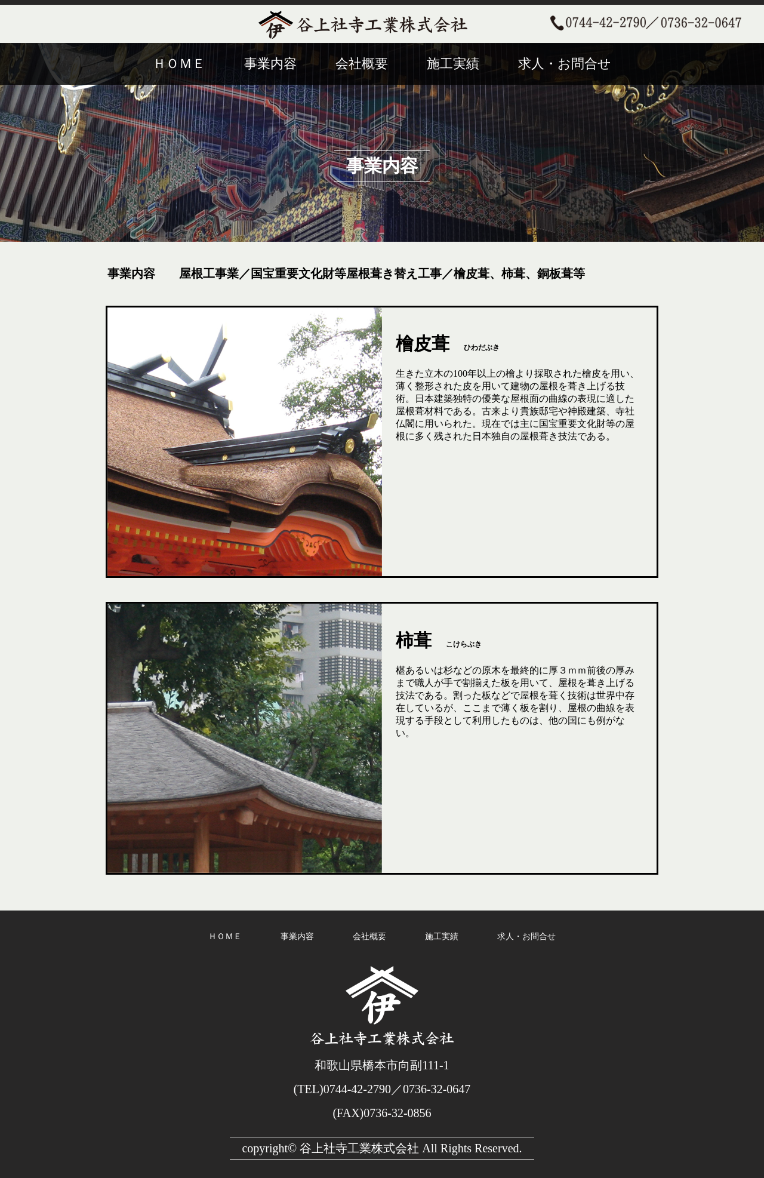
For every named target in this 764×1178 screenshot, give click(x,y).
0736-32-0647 (436, 1089)
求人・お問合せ (564, 63)
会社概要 (361, 63)
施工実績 (453, 63)
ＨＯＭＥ (179, 63)
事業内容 (270, 63)
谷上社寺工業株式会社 (359, 1148)
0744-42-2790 (357, 1089)
